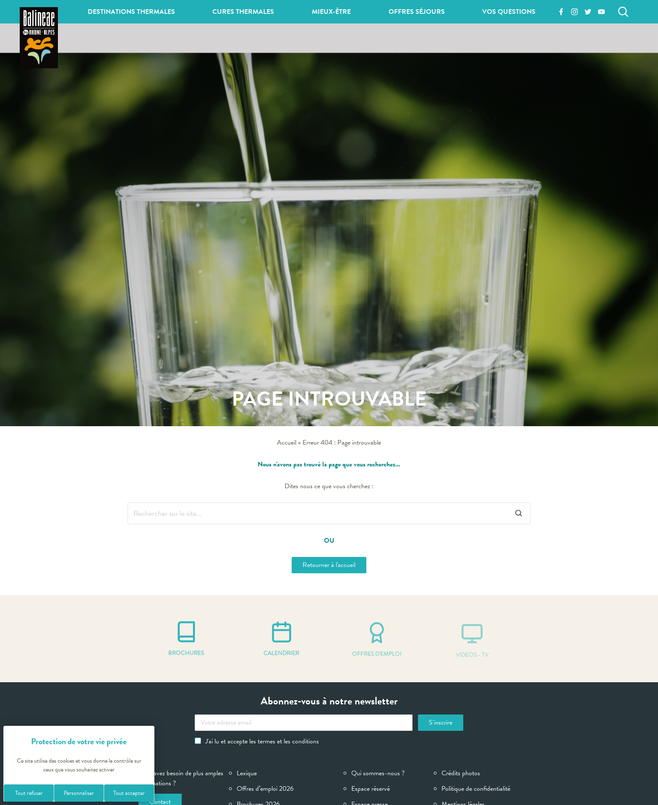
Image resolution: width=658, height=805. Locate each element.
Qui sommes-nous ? (378, 773)
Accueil (286, 442)
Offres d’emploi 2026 (265, 789)
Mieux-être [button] (331, 12)
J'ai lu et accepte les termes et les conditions (257, 741)
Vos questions (508, 12)
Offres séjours (417, 12)
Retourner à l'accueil (329, 565)
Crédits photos (460, 773)
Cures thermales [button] (243, 12)
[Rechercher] (623, 11)
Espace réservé (370, 789)
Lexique (247, 773)
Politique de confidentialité (475, 789)
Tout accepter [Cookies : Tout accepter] (129, 793)
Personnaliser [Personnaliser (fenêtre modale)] (79, 793)
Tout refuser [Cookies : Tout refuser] (29, 793)
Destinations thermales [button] (131, 12)
